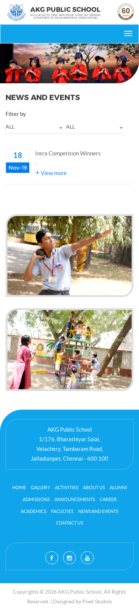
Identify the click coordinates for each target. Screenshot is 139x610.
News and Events (98, 511)
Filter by (16, 114)
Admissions (36, 499)
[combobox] (35, 127)
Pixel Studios (97, 601)
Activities (66, 487)
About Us (94, 487)
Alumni (118, 487)
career (108, 499)
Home (19, 487)
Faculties (62, 511)
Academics (33, 511)
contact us (69, 522)
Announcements (74, 499)
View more (51, 173)
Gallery (40, 487)
